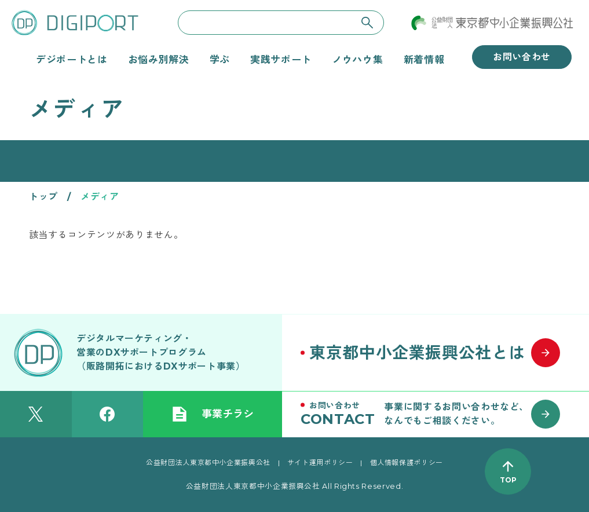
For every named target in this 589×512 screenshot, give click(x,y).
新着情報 (424, 59)
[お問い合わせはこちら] (435, 414)
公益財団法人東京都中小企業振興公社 (208, 462)
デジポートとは (71, 59)
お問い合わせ (522, 57)
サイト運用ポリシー (320, 462)
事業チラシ (212, 414)
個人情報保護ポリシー (406, 462)
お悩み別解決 (158, 59)
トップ (43, 196)
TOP (508, 480)
